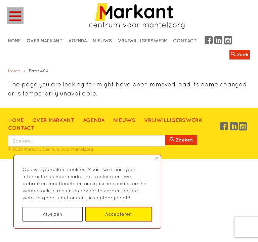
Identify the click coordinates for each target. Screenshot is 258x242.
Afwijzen (52, 214)
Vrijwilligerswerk (173, 120)
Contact (21, 128)
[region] (87, 192)
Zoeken (181, 140)
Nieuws (124, 120)
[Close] (156, 158)
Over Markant (53, 120)
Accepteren (118, 214)
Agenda (93, 120)
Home (14, 70)
